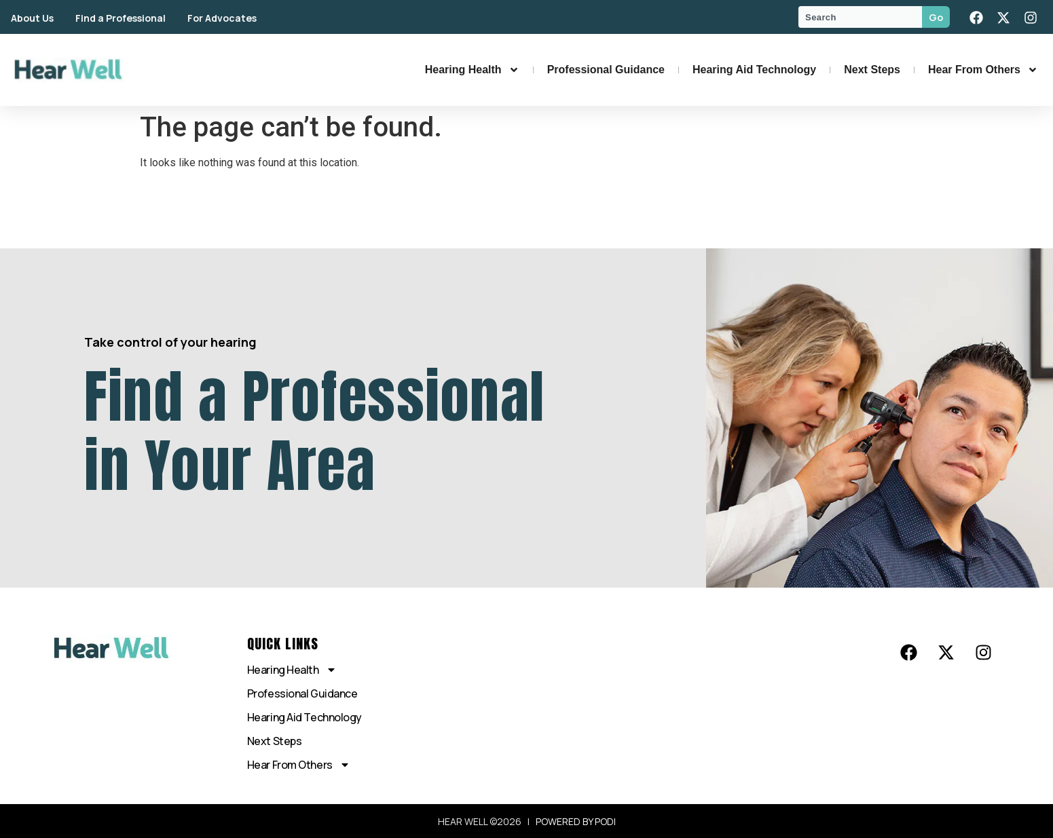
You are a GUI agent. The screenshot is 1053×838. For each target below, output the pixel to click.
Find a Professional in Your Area (314, 431)
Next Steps (872, 69)
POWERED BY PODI (576, 821)
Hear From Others (983, 70)
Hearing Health (472, 70)
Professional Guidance (606, 69)
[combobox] (860, 17)
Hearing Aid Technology (754, 69)
